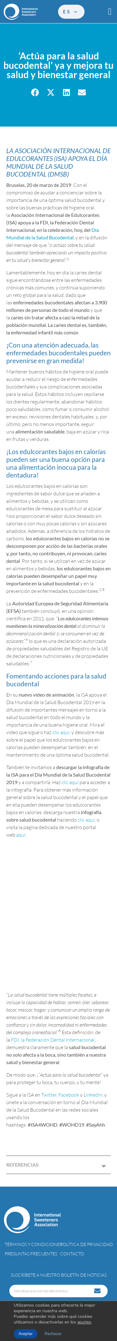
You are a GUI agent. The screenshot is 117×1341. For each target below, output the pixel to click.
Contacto (72, 1253)
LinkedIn (93, 1095)
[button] (110, 12)
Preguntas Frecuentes (31, 1253)
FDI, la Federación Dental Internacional (53, 1040)
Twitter (48, 1095)
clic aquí (61, 732)
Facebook (68, 1095)
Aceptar (25, 1334)
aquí (21, 835)
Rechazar (53, 1334)
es (70, 11)
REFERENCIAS (22, 1165)
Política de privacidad (86, 1244)
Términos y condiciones (33, 1244)
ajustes (84, 1322)
